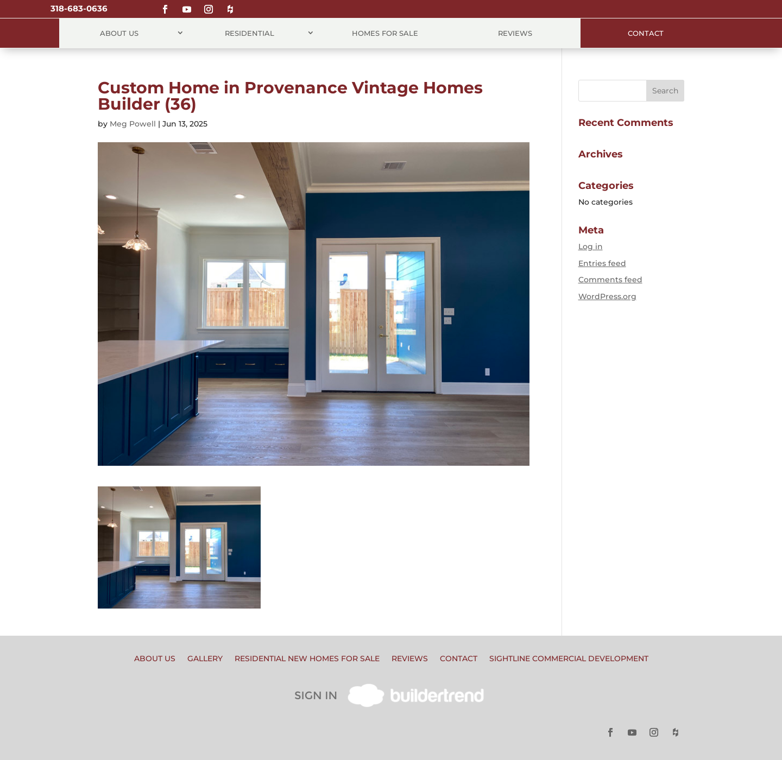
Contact (646, 33)
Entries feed (602, 263)
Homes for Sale (385, 33)
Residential (249, 33)
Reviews (515, 33)
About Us (119, 33)
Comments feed (610, 279)
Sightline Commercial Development (568, 659)
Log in (590, 246)
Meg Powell (133, 124)
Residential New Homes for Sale (307, 659)
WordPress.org (607, 296)
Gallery (205, 659)
